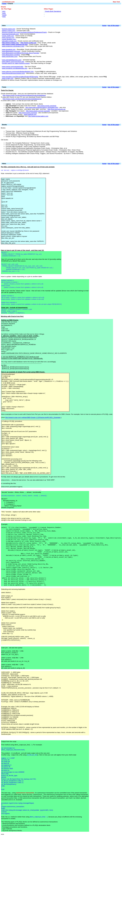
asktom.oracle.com (8, 30)
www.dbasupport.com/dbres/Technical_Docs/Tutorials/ (20, 53)
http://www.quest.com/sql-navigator (38, 111)
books (4, 15)
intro (3, 11)
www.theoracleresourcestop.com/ (13, 73)
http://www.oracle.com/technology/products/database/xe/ (22, 99)
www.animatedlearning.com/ (11, 60)
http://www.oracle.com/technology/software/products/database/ (24, 95)
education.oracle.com (9, 41)
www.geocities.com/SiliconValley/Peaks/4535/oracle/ (20, 77)
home (4, 3)
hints (4, 16)
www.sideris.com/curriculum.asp (13, 61)
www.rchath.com (7, 78)
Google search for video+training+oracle (16, 63)
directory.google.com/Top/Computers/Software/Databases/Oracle (24, 32)
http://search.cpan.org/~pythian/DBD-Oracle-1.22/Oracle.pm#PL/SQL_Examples (33, 417)
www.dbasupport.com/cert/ (11, 51)
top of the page (113, 25)
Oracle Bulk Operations (53, 11)
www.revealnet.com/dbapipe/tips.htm (14, 68)
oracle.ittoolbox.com (9, 39)
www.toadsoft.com (30, 114)
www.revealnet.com (9, 49)
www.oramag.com (8, 37)
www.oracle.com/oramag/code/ (12, 66)
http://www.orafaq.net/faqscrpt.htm (15, 44)
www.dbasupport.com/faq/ (11, 55)
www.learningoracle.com (10, 34)
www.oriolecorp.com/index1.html (13, 46)
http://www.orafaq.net (28, 43)
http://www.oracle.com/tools (46, 106)
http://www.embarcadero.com (38, 116)
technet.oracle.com (8, 29)
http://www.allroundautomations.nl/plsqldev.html (41, 107)
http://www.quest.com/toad (28, 113)
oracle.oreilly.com (8, 36)
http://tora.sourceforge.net (56, 109)
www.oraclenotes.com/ (9, 56)
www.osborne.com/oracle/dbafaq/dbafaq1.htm (18, 71)
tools (4, 13)
